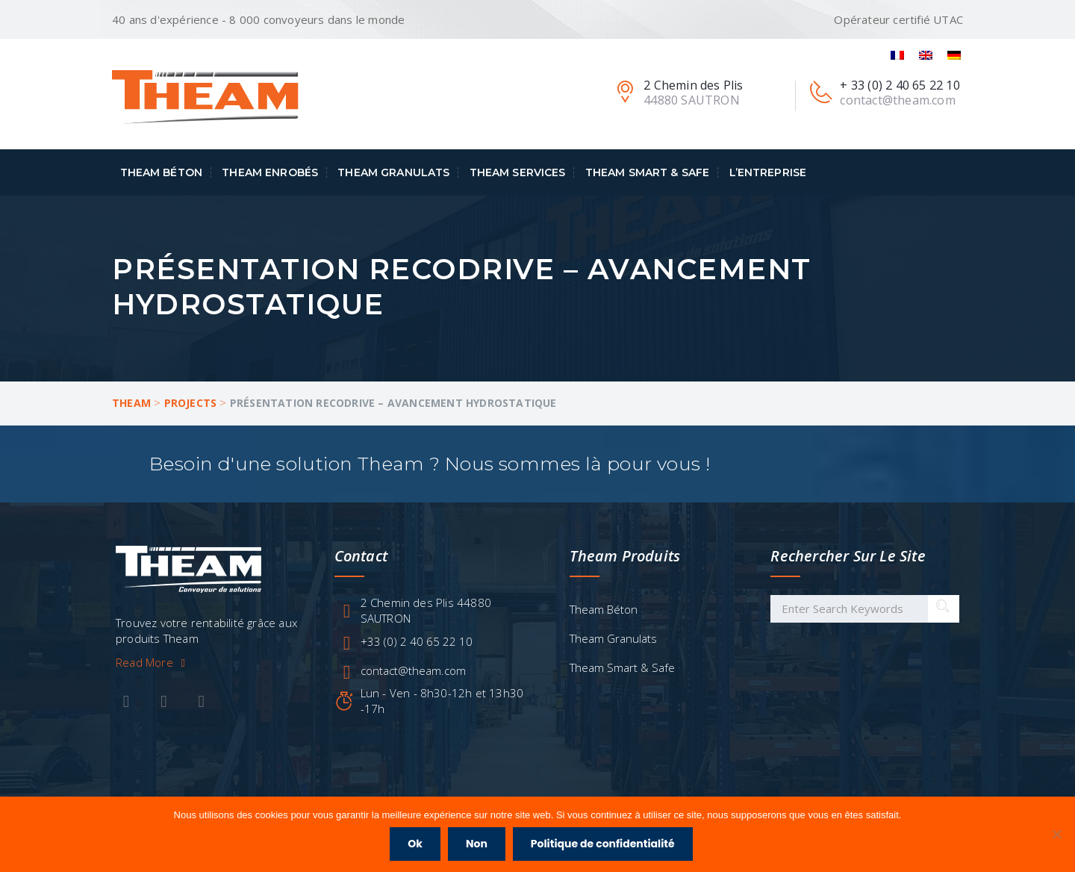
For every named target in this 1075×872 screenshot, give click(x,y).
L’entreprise (768, 172)
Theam (131, 403)
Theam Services (518, 172)
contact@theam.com (413, 670)
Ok (415, 843)
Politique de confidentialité (603, 843)
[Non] (1056, 834)
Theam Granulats (393, 172)
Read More (153, 662)
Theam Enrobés (270, 172)
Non (476, 843)
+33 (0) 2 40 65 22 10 (417, 641)
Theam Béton (161, 172)
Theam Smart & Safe (647, 172)
